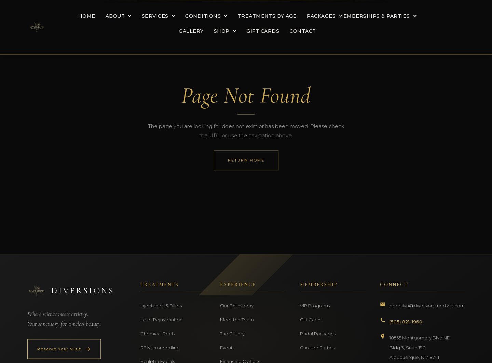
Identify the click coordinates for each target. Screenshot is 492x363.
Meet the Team (237, 319)
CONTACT (301, 31)
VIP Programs (315, 305)
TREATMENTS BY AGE (266, 16)
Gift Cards (310, 319)
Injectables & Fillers (161, 305)
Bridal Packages (318, 333)
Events (227, 347)
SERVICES (157, 16)
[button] (117, 16)
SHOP (224, 31)
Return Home (246, 160)
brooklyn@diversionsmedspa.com (427, 305)
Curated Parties (317, 347)
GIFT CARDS (261, 31)
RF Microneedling (160, 347)
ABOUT (117, 16)
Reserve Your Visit (64, 349)
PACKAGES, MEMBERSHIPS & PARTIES (360, 16)
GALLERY (189, 31)
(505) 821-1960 (406, 321)
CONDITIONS (205, 16)
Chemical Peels (157, 333)
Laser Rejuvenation (161, 319)
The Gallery (232, 333)
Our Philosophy (237, 305)
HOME (85, 16)
